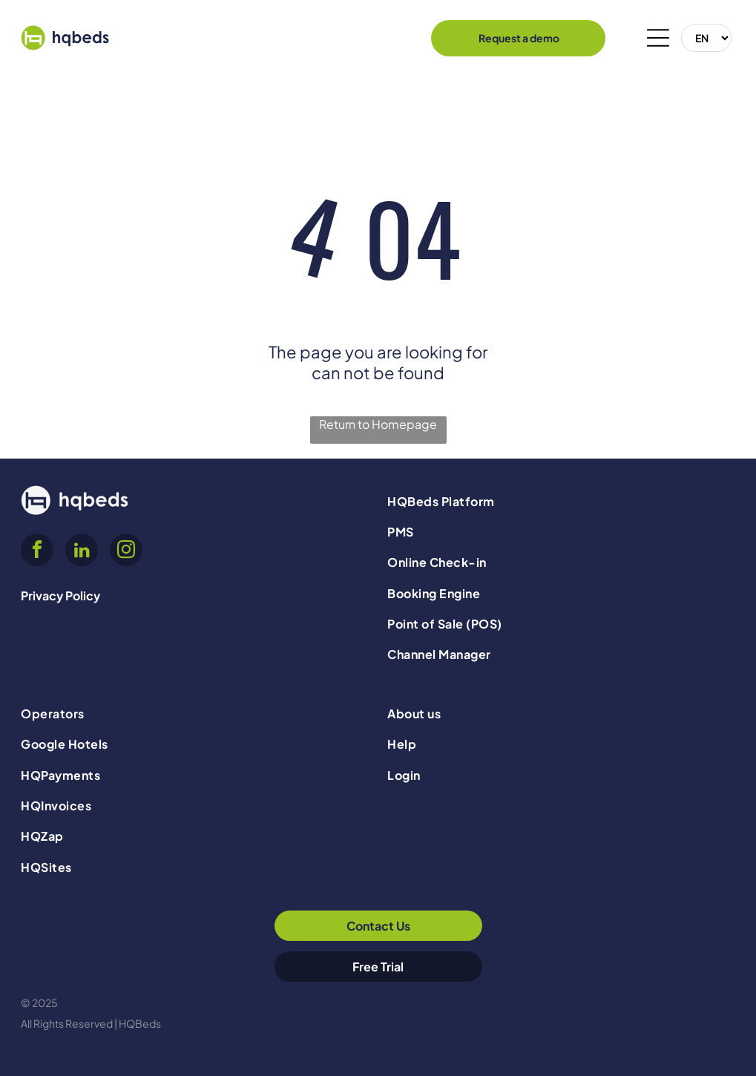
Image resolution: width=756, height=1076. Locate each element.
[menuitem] (560, 500)
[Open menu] (658, 38)
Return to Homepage (378, 424)
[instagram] (126, 552)
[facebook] (37, 552)
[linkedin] (81, 552)
